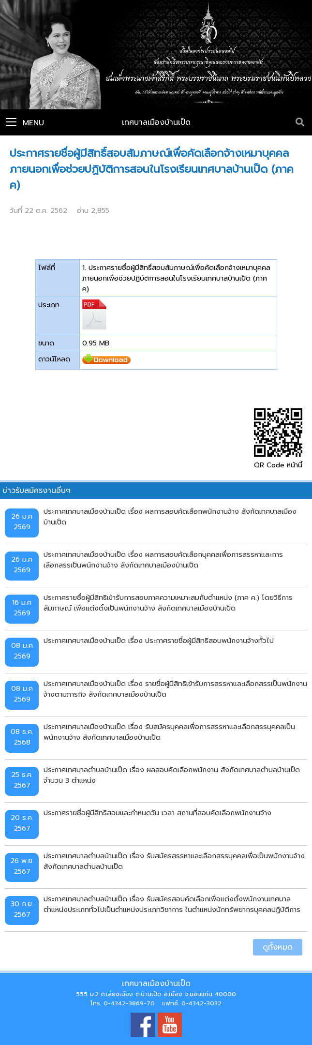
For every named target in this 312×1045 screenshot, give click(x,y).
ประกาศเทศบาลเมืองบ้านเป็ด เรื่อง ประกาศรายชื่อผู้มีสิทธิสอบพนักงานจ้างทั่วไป (159, 640)
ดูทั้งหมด (278, 947)
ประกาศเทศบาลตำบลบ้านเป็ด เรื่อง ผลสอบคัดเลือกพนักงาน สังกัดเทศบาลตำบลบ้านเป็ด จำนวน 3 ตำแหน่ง (172, 775)
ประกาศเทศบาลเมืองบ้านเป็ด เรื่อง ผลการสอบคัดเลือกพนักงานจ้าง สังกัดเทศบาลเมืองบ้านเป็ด (170, 516)
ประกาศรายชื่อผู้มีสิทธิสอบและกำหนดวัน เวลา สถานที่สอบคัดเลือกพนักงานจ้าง (157, 812)
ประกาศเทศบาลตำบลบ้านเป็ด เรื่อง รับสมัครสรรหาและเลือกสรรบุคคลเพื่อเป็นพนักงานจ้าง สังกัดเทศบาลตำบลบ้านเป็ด (174, 861)
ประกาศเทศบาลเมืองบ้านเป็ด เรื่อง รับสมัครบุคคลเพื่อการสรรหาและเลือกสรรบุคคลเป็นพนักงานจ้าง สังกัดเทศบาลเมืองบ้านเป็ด (169, 732)
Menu (25, 123)
